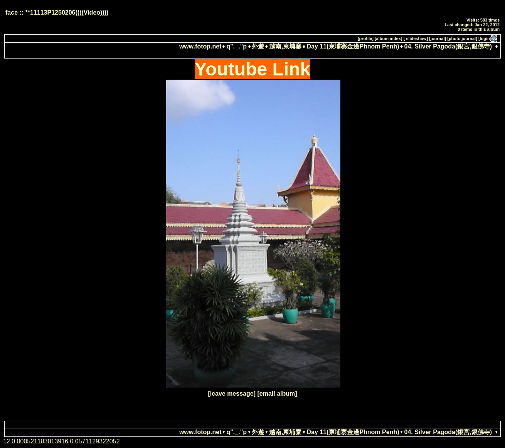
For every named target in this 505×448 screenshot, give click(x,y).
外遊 (258, 46)
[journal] (437, 38)
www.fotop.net (200, 46)
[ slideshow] (416, 38)
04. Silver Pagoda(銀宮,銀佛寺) (448, 46)
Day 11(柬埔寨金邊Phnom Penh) (352, 46)
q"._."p (236, 46)
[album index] (388, 38)
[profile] (366, 38)
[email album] (277, 393)
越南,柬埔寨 (285, 46)
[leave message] (232, 393)
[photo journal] (462, 38)
